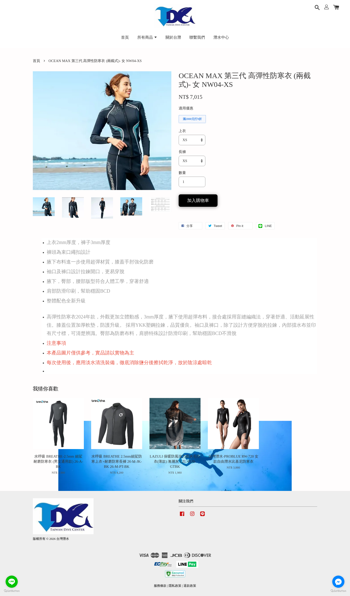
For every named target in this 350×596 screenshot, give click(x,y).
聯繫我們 (197, 37)
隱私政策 (175, 585)
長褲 (182, 152)
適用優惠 (186, 108)
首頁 (125, 37)
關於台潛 (173, 37)
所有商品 (147, 37)
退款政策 (190, 585)
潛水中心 (221, 37)
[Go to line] (12, 582)
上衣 (182, 131)
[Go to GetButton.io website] (338, 591)
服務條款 (160, 585)
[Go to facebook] (338, 582)
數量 (182, 173)
